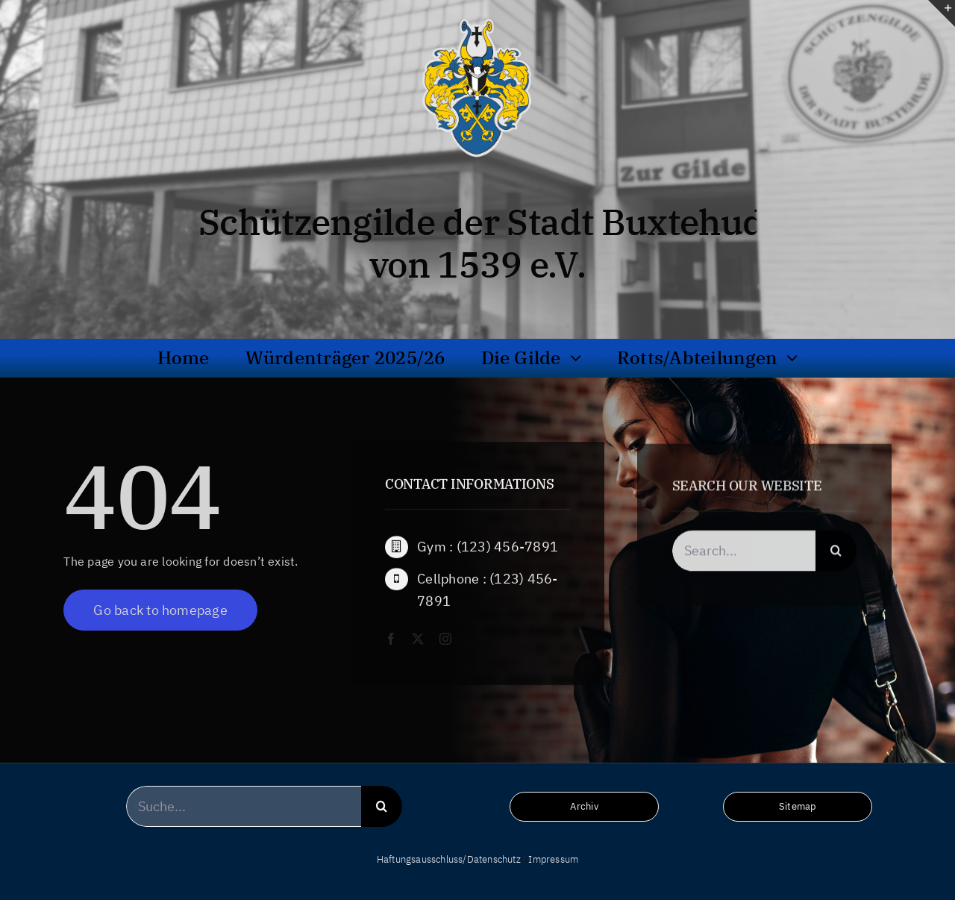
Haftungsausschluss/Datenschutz (449, 859)
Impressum (553, 859)
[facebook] (391, 640)
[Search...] (744, 553)
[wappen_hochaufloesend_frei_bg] (477, 17)
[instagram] (445, 640)
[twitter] (418, 640)
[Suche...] (243, 806)
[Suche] (836, 553)
